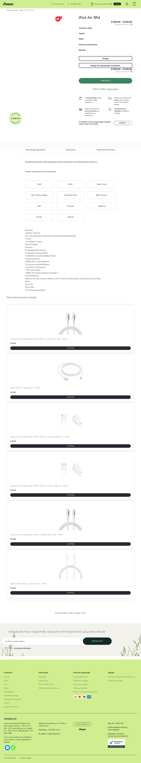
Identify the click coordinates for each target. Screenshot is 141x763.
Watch (6, 688)
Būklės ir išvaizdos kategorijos (85, 692)
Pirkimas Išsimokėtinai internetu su (121, 677)
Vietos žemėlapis (82, 724)
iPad (21, 10)
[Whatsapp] (13, 747)
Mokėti (116, 4)
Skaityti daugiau (112, 90)
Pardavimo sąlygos (80, 680)
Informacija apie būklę (35, 151)
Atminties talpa (85, 28)
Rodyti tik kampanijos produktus (105, 65)
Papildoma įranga (11, 695)
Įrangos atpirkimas (11, 707)
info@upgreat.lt (53, 734)
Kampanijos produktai (12, 699)
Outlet (6, 703)
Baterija (82, 50)
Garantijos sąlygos (80, 684)
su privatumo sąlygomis (22, 652)
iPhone (7, 677)
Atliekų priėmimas (80, 688)
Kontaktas (43, 677)
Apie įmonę (43, 680)
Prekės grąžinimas (80, 677)
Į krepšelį (105, 81)
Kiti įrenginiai (9, 692)
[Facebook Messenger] (7, 747)
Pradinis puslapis (12, 10)
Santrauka (70, 151)
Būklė (81, 39)
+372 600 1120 (75, 4)
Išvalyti (105, 58)
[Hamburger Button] (134, 4)
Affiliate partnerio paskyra (49, 688)
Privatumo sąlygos (115, 680)
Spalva (82, 33)
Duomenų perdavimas (88, 44)
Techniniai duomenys (106, 151)
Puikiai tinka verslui (46, 684)
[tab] (35, 152)
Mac (5, 684)
